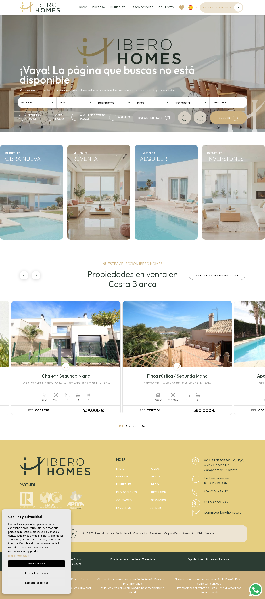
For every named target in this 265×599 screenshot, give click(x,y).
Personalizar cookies (36, 572)
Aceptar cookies (36, 562)
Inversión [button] (158, 492)
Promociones (143, 7)
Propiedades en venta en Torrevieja (132, 559)
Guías (155, 468)
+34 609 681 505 (216, 502)
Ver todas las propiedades (217, 275)
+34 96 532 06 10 (216, 491)
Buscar (228, 118)
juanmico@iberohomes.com (224, 512)
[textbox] (38, 102)
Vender (155, 508)
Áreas (155, 476)
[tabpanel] (75, 358)
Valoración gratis (222, 7)
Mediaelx (210, 533)
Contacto (166, 7)
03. (136, 426)
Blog (155, 484)
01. (121, 426)
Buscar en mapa (154, 118)
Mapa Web (171, 533)
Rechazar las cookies (36, 582)
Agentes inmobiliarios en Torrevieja (209, 559)
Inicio (83, 7)
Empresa (98, 7)
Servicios (158, 500)
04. (144, 426)
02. (129, 426)
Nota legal (123, 533)
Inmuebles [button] (118, 7)
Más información (18, 555)
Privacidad (140, 533)
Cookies (156, 533)
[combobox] (37, 102)
